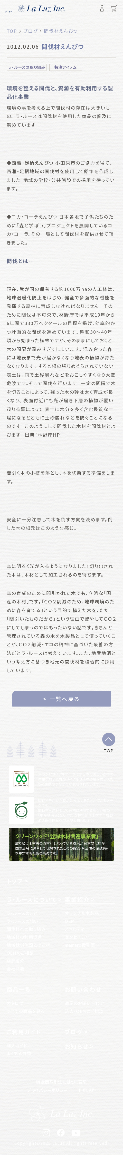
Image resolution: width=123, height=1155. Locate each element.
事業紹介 (77, 899)
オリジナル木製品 (82, 913)
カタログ (15, 1003)
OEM (70, 921)
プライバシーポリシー (47, 1090)
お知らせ (76, 1046)
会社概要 (16, 969)
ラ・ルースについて (32, 899)
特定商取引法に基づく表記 (61, 1082)
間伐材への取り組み (26, 929)
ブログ (74, 1032)
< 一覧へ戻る (61, 698)
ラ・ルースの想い (22, 921)
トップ (15, 881)
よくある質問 (19, 1053)
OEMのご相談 (20, 953)
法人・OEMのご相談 (84, 1011)
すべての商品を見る (26, 1011)
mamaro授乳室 (80, 945)
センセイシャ (77, 937)
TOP (109, 750)
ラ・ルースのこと (22, 913)
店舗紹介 (16, 961)
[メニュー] (9, 8)
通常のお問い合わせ (84, 1003)
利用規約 (87, 1090)
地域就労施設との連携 (29, 945)
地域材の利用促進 (24, 937)
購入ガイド (17, 1045)
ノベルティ (74, 929)
